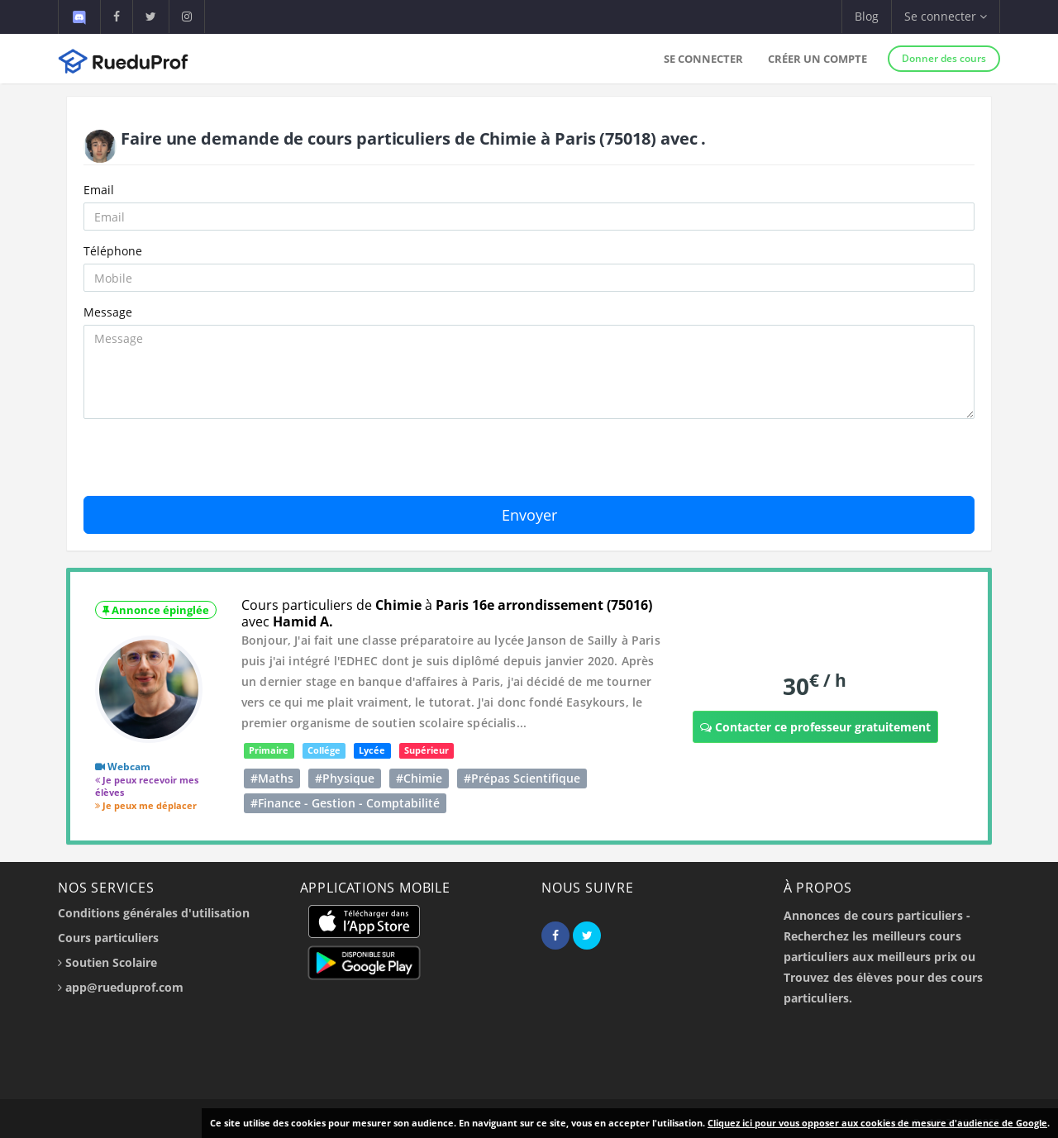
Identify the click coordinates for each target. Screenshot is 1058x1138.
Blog (867, 16)
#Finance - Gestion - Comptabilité (345, 803)
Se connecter (703, 58)
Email (98, 190)
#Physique (344, 778)
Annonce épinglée (155, 609)
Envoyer (529, 515)
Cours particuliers (108, 937)
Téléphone (112, 251)
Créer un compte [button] (817, 58)
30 (814, 685)
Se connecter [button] (945, 16)
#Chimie (419, 778)
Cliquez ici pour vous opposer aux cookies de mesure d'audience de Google (877, 1123)
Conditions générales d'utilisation (154, 913)
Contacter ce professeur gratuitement (815, 727)
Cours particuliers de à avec (446, 613)
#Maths (271, 778)
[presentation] (209, 463)
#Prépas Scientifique (522, 778)
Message (107, 312)
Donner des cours (944, 58)
